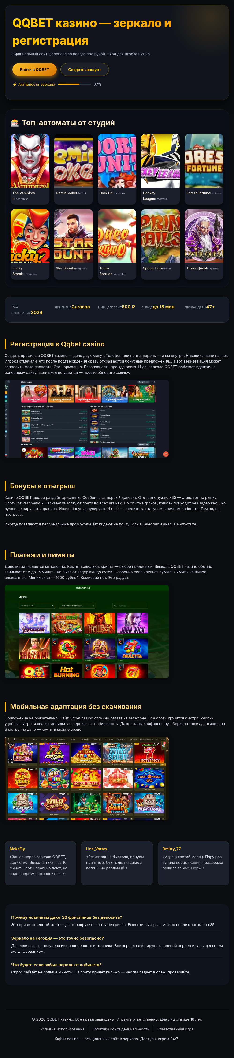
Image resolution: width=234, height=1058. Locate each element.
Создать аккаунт (84, 69)
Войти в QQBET (34, 69)
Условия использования (63, 1029)
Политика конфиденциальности (120, 1029)
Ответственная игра (174, 1029)
